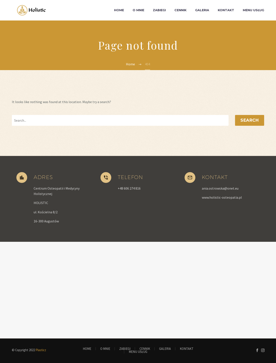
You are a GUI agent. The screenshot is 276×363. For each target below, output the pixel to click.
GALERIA (202, 10)
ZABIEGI (159, 10)
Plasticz (41, 350)
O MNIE (138, 10)
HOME (119, 10)
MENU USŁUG (253, 10)
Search (249, 120)
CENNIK (180, 10)
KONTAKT (226, 10)
